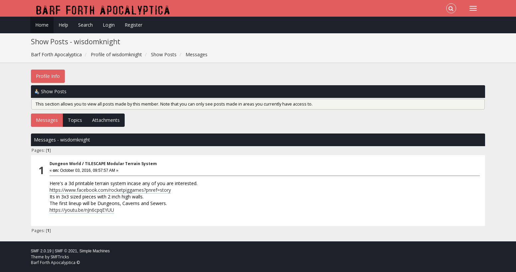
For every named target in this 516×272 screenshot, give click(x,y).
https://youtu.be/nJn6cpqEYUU (82, 210)
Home (42, 25)
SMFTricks (60, 257)
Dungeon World (65, 163)
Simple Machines (94, 251)
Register (133, 25)
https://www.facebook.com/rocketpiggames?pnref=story (110, 190)
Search (85, 25)
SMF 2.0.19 (41, 251)
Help (63, 25)
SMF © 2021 (66, 251)
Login (109, 25)
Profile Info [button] (48, 76)
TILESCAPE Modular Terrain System (121, 163)
